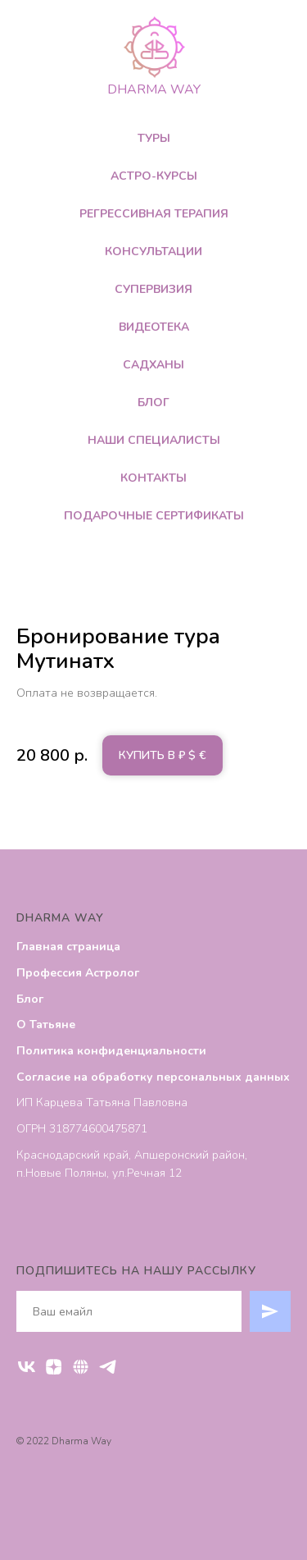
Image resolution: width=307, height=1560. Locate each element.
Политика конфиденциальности (111, 1051)
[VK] (26, 1366)
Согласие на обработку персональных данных (153, 1077)
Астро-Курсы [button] (154, 176)
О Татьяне (45, 1024)
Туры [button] (154, 138)
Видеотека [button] (154, 327)
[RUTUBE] (80, 1366)
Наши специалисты (154, 440)
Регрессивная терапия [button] (153, 214)
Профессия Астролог (77, 973)
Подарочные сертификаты (154, 516)
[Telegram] (107, 1366)
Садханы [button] (153, 365)
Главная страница (68, 946)
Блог (153, 402)
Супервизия (153, 289)
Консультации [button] (153, 251)
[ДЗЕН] (53, 1366)
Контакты (153, 478)
